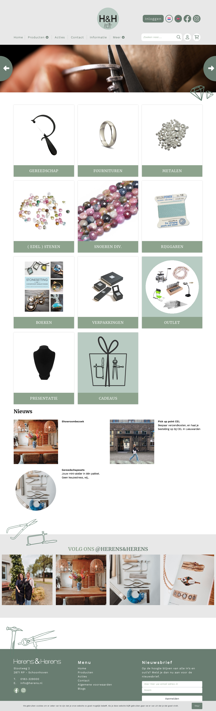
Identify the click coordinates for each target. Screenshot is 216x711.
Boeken (44, 322)
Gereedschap (43, 171)
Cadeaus (108, 398)
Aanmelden (172, 698)
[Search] (161, 37)
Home (18, 37)
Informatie (98, 37)
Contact (77, 37)
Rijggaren (172, 246)
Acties (60, 37)
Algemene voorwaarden (95, 684)
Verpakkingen (108, 322)
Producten (85, 672)
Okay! (197, 706)
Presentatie (44, 398)
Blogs (82, 688)
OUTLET (172, 322)
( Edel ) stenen (44, 246)
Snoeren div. (108, 246)
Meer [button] (119, 37)
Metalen (172, 171)
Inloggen (153, 19)
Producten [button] (38, 37)
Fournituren (108, 171)
